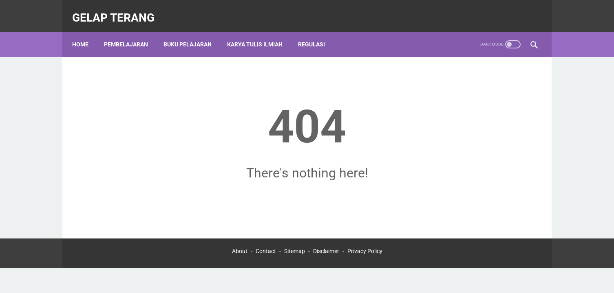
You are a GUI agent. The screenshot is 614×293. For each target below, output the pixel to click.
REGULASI (316, 32)
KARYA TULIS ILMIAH (259, 32)
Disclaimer (326, 249)
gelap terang (118, 9)
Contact (266, 249)
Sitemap (294, 249)
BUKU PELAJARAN (192, 32)
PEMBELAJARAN (131, 32)
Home (85, 32)
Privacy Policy (364, 249)
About (239, 249)
